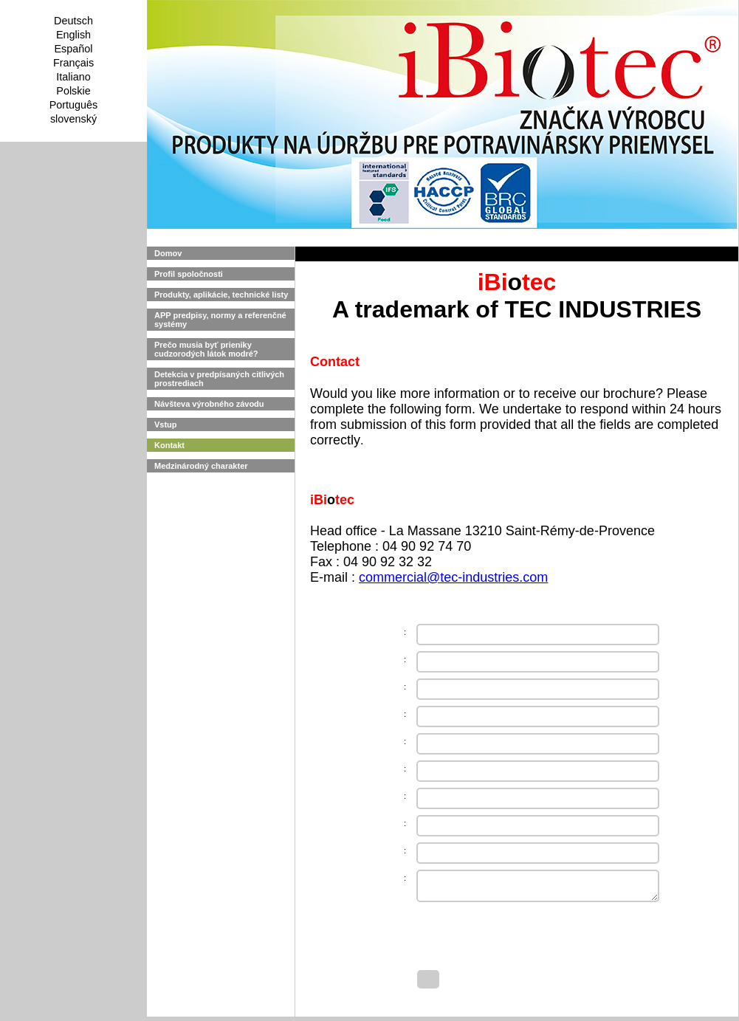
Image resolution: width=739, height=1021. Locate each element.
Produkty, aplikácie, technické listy (221, 294)
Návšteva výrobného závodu (209, 403)
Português (73, 105)
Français (73, 63)
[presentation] (529, 938)
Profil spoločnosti (188, 273)
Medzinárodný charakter (201, 465)
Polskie (73, 91)
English (73, 35)
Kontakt (169, 445)
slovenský (73, 119)
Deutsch (73, 21)
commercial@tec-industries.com (453, 577)
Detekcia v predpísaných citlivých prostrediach (219, 379)
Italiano (73, 77)
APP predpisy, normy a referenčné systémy (220, 320)
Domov (168, 253)
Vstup (165, 424)
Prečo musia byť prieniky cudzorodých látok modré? (206, 349)
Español (73, 49)
